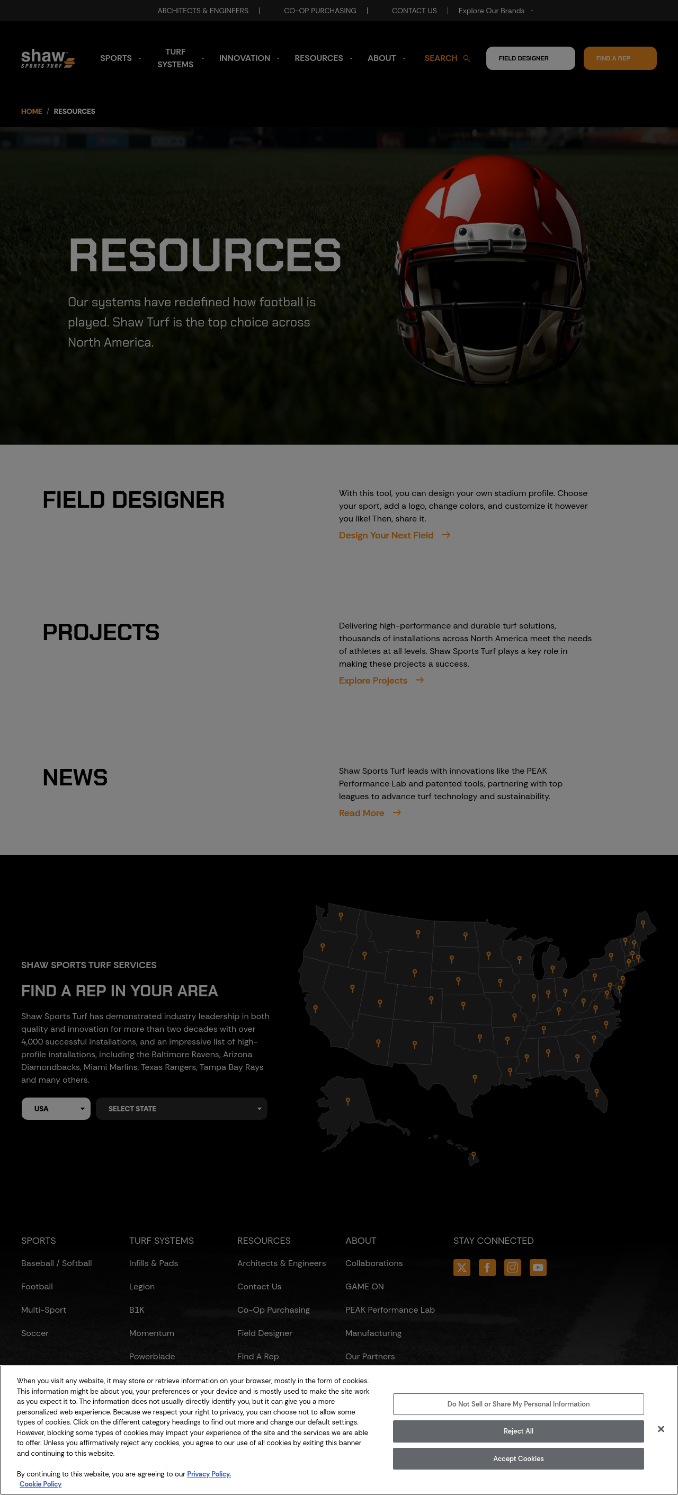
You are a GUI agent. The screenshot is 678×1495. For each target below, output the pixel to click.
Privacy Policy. (209, 1474)
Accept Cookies (518, 1458)
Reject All (518, 1431)
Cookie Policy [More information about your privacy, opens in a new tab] (40, 1484)
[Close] (661, 1428)
